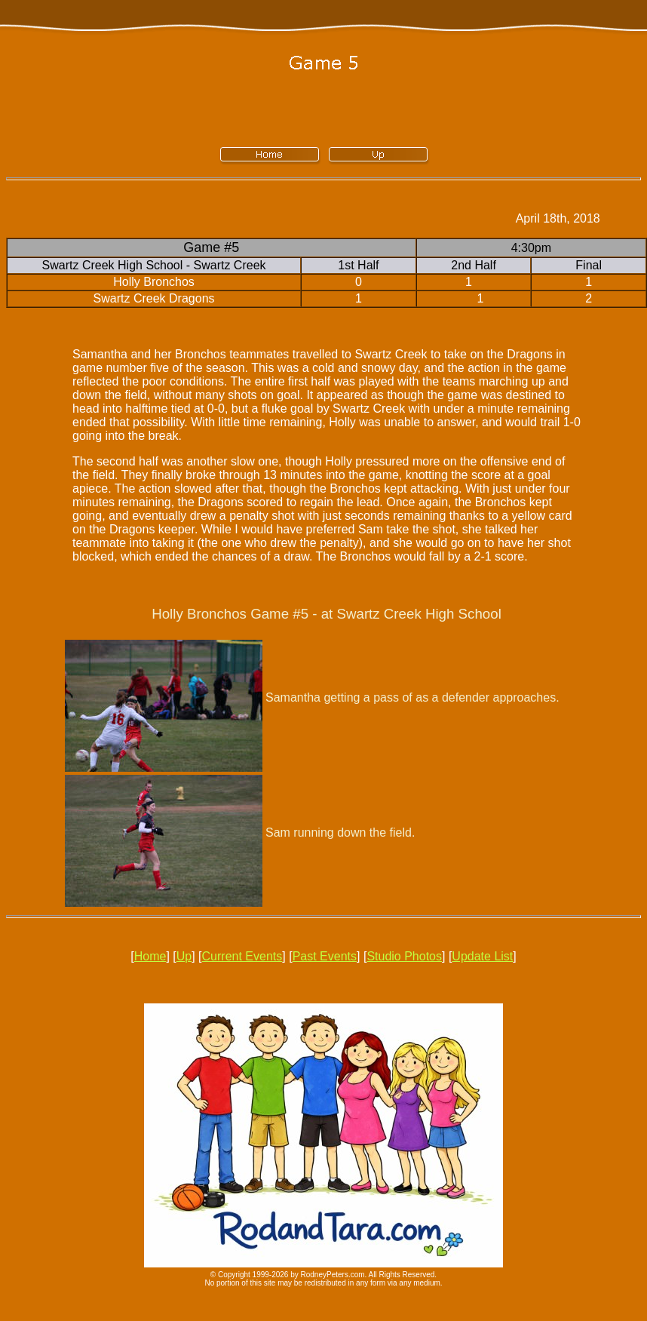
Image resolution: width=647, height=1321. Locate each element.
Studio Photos (404, 956)
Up (184, 956)
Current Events (242, 956)
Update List (482, 956)
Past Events (325, 956)
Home (150, 956)
